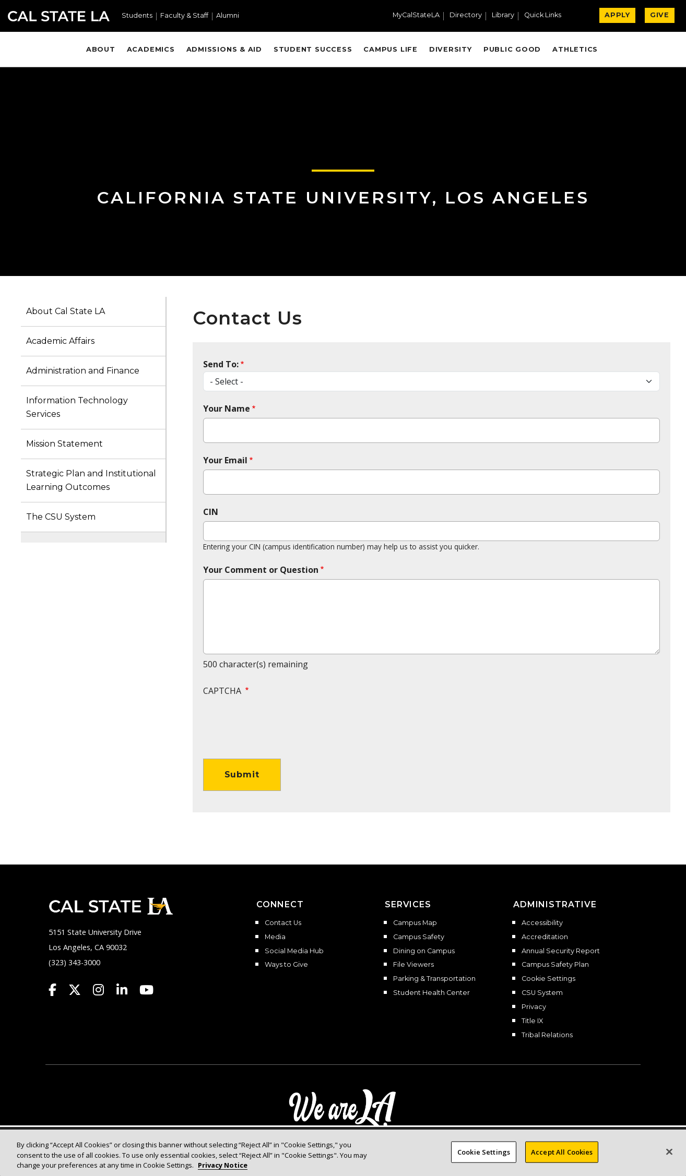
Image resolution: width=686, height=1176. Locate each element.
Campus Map (415, 923)
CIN (210, 512)
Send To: (221, 364)
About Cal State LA (65, 311)
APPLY (617, 15)
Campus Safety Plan (555, 964)
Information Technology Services (77, 407)
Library (503, 15)
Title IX (532, 1021)
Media (275, 937)
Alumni (227, 16)
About (100, 49)
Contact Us (283, 923)
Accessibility (542, 923)
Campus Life (390, 49)
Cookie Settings (548, 978)
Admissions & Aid (224, 49)
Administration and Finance (82, 371)
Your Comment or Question (260, 570)
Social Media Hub (294, 951)
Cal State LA (59, 16)
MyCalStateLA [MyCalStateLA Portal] (416, 15)
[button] (547, 16)
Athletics (575, 49)
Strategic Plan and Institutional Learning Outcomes (91, 480)
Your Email (225, 460)
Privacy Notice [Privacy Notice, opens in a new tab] (222, 1165)
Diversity (450, 49)
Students (137, 16)
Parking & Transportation (434, 978)
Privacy (534, 1007)
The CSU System (61, 517)
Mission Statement (64, 444)
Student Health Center (431, 993)
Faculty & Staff (184, 16)
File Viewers (413, 964)
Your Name (226, 408)
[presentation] (282, 722)
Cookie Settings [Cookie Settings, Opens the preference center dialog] (483, 1151)
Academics (151, 49)
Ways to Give (286, 964)
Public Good (512, 49)
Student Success (313, 49)
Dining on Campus (424, 951)
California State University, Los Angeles (343, 197)
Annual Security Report (561, 951)
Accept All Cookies (562, 1151)
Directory (466, 15)
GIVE (659, 15)
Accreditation (545, 937)
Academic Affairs (60, 341)
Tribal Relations (547, 1035)
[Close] (669, 1151)
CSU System (542, 993)
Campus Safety (418, 937)
